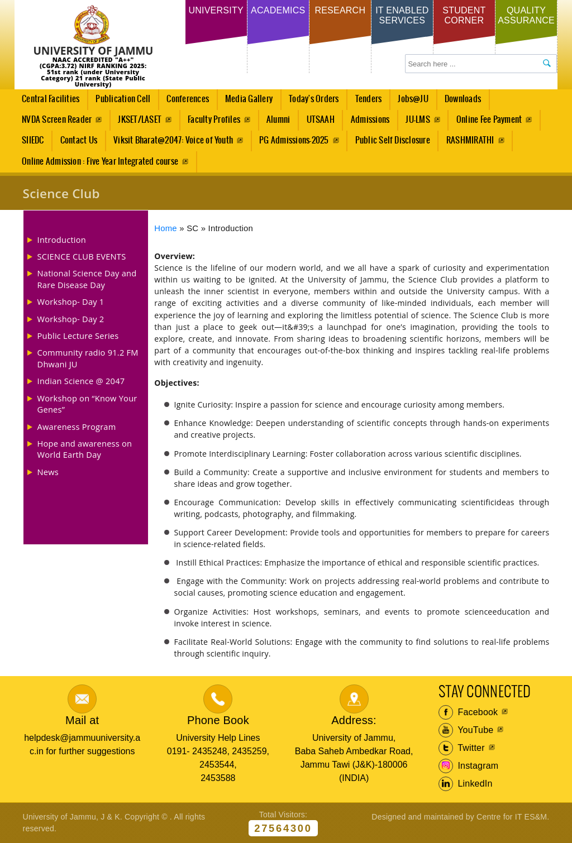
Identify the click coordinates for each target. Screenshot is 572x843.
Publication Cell (123, 99)
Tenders (368, 99)
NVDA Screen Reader (57, 119)
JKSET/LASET (139, 119)
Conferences (185, 102)
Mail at (82, 720)
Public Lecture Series (78, 335)
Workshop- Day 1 (70, 301)
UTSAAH (317, 123)
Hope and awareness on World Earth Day (84, 449)
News (48, 471)
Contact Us (78, 140)
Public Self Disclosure (392, 140)
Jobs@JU (410, 102)
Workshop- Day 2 (70, 318)
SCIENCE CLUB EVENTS (81, 256)
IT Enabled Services (401, 15)
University (215, 10)
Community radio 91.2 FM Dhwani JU (88, 358)
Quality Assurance (526, 15)
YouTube (466, 730)
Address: (353, 720)
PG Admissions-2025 (293, 140)
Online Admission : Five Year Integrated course (100, 161)
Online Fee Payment (489, 119)
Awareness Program (76, 426)
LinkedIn (465, 784)
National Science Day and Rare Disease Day (87, 278)
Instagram (468, 766)
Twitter (461, 748)
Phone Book (218, 720)
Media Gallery (246, 102)
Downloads (463, 99)
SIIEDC (33, 140)
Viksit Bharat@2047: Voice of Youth (173, 140)
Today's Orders (314, 99)
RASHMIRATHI (470, 140)
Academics (278, 10)
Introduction (61, 239)
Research (339, 10)
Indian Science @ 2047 (81, 380)
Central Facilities (48, 102)
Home (165, 228)
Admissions (366, 123)
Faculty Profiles (214, 119)
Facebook (468, 712)
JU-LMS (418, 119)
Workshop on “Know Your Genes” (87, 403)
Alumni (278, 119)
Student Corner (463, 15)
